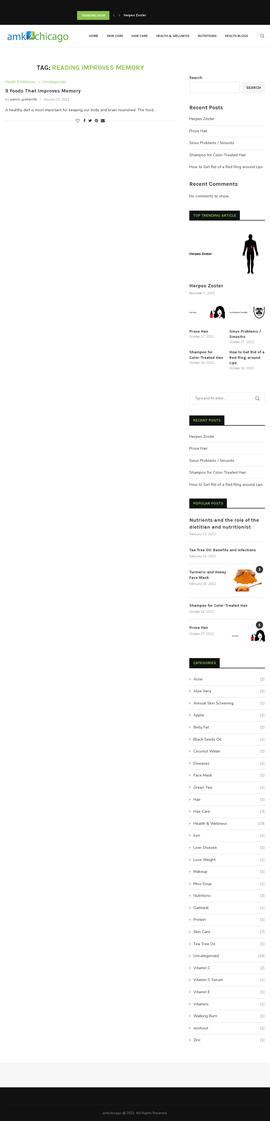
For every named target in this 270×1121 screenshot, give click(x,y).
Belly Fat (228, 727)
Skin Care (115, 36)
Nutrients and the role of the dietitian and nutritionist (224, 523)
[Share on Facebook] (84, 120)
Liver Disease (228, 847)
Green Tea (228, 787)
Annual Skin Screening (228, 703)
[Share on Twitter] (90, 120)
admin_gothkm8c (23, 99)
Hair (228, 799)
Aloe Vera (228, 691)
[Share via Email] (103, 120)
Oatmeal (228, 907)
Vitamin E (228, 992)
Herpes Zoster (135, 15)
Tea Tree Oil (228, 944)
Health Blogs (236, 36)
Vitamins (228, 1004)
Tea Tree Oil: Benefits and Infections (222, 549)
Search (195, 77)
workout (228, 1028)
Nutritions (207, 36)
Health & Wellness (173, 36)
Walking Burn (228, 1016)
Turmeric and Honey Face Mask (207, 574)
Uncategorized (54, 82)
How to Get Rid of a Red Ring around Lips (226, 166)
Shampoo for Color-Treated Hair (217, 154)
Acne (228, 679)
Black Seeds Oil (228, 739)
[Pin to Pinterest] (96, 120)
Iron (228, 835)
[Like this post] (78, 120)
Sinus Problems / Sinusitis (211, 142)
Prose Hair (198, 130)
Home (93, 36)
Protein (228, 919)
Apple (228, 715)
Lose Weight (228, 859)
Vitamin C (228, 968)
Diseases (228, 763)
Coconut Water (228, 751)
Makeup (228, 871)
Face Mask (228, 775)
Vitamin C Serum (228, 979)
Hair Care (140, 36)
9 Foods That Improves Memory (43, 91)
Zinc (228, 1040)
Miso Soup (228, 883)
